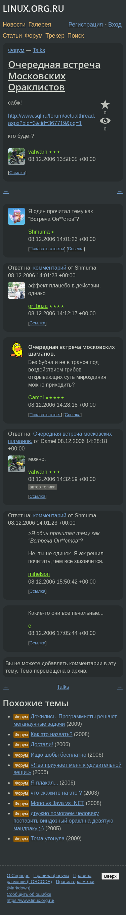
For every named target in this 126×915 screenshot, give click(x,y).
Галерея (40, 24)
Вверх (110, 876)
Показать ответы (47, 248)
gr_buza (38, 306)
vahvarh (37, 152)
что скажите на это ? (56, 793)
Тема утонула (48, 838)
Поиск (76, 35)
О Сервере (18, 875)
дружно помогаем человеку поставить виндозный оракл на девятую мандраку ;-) (63, 820)
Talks (39, 50)
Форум (33, 35)
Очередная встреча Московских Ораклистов (54, 75)
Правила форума (52, 875)
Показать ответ (45, 414)
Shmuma (39, 232)
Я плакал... (44, 783)
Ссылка (17, 172)
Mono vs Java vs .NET (57, 803)
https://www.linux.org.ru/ (30, 900)
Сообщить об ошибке (29, 894)
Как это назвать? (51, 734)
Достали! (42, 744)
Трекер (55, 35)
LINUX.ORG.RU (33, 8)
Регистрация (86, 24)
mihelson (39, 574)
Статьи (12, 35)
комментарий (50, 268)
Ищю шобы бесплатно (58, 755)
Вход (115, 24)
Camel (36, 397)
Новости (14, 24)
